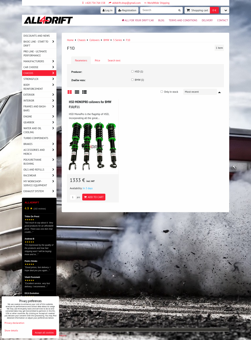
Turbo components (35, 138)
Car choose (39, 67)
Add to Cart (94, 197)
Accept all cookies (44, 332)
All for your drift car (137, 20)
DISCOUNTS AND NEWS (36, 35)
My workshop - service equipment (39, 183)
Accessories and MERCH (39, 152)
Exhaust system (39, 191)
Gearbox (39, 122)
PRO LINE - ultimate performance (35, 53)
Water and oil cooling (39, 130)
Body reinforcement (39, 87)
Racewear (39, 175)
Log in (107, 10)
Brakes (39, 144)
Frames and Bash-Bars (39, 108)
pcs (75, 197)
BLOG (161, 20)
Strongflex (39, 79)
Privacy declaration (14, 322)
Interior (39, 100)
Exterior (39, 95)
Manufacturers (39, 61)
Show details (11, 330)
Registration (127, 10)
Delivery (207, 20)
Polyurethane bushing (39, 162)
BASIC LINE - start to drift (39, 43)
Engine (39, 116)
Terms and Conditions (183, 20)
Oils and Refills (39, 169)
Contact (222, 20)
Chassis (39, 73)
